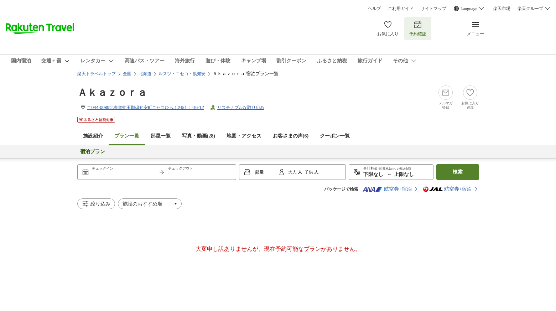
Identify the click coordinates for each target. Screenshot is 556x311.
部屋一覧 (161, 136)
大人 (293, 172)
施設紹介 (93, 136)
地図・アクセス (244, 136)
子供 (309, 172)
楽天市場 (501, 8)
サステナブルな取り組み (240, 107)
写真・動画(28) (198, 136)
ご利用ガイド (401, 8)
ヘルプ (374, 8)
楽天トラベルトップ (96, 73)
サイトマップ (433, 8)
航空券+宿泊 (387, 189)
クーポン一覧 (335, 136)
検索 (458, 172)
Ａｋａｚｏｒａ (112, 92)
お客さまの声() (290, 136)
